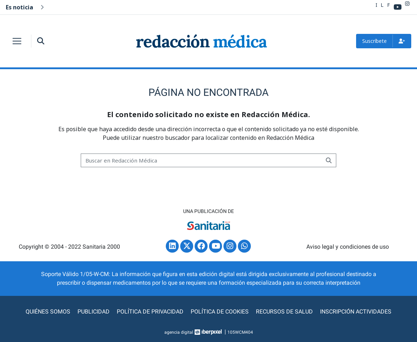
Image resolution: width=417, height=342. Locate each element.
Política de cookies (220, 311)
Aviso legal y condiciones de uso (347, 246)
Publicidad (93, 311)
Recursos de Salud (284, 311)
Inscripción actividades (355, 311)
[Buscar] (201, 160)
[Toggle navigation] (17, 41)
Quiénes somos (48, 311)
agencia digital (178, 332)
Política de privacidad (150, 311)
